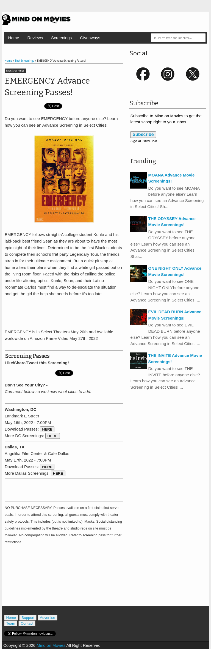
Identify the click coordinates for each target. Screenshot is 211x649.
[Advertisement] (69, 312)
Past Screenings (15, 70)
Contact (27, 623)
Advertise (47, 618)
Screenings (61, 37)
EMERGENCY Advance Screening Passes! (47, 86)
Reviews (35, 37)
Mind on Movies (51, 645)
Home (13, 37)
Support (27, 618)
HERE (53, 436)
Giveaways (90, 37)
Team (10, 623)
